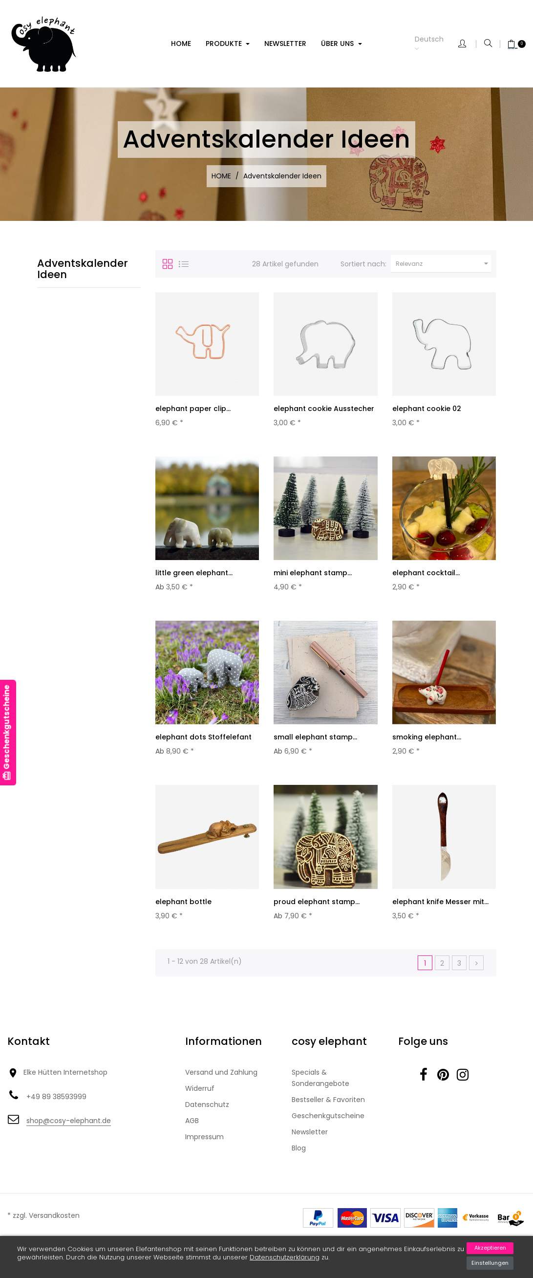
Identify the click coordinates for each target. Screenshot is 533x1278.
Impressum (204, 1148)
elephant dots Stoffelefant (203, 743)
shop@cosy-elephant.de (68, 1132)
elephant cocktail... (426, 576)
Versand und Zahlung (221, 1083)
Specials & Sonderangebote (320, 1089)
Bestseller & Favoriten (328, 1111)
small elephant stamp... (315, 743)
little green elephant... (194, 576)
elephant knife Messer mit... (440, 910)
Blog (299, 1159)
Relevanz (443, 264)
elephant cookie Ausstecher (324, 408)
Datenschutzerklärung (285, 1257)
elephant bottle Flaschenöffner (183, 915)
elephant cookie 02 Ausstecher (426, 413)
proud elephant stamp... (317, 910)
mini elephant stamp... (313, 576)
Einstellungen (490, 1263)
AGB (192, 1132)
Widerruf (199, 1100)
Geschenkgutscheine (328, 1127)
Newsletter (310, 1143)
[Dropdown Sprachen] (436, 43)
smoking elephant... (426, 743)
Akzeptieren (490, 1248)
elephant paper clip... (193, 408)
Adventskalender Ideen (82, 269)
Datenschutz (207, 1116)
